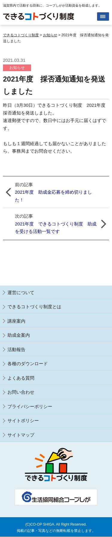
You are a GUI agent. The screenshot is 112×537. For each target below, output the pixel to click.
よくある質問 (20, 377)
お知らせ (17, 67)
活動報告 (16, 349)
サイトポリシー (23, 420)
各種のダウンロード (27, 363)
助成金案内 (18, 335)
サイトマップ (20, 434)
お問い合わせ (20, 392)
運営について (20, 292)
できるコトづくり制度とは (34, 306)
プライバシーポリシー (29, 406)
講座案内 (16, 321)
